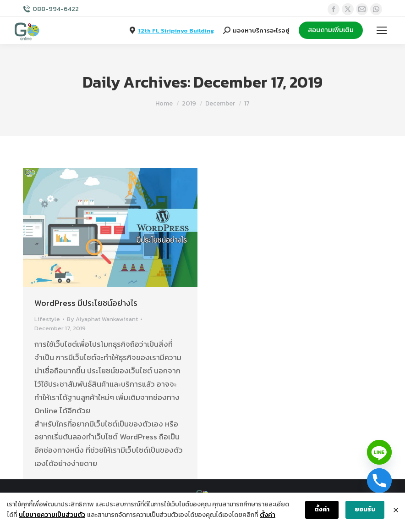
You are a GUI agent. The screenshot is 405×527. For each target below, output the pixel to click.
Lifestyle (47, 319)
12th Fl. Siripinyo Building (176, 30)
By (102, 319)
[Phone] (379, 480)
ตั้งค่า (267, 515)
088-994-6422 (56, 9)
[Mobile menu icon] (381, 30)
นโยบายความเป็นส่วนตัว (52, 515)
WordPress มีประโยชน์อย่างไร (85, 303)
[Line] (379, 452)
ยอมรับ (365, 509)
